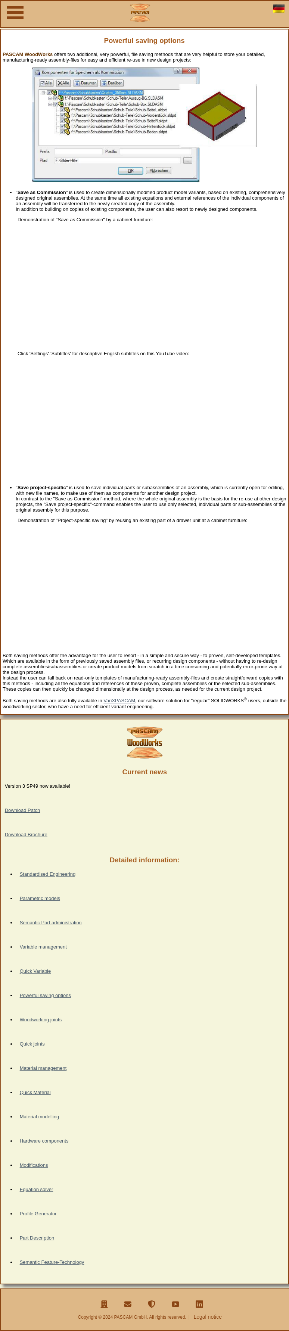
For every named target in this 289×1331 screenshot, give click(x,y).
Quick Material (35, 1092)
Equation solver (36, 1189)
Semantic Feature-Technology (52, 1262)
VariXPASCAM (119, 701)
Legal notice (207, 1317)
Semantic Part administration (51, 922)
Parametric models (40, 898)
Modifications (34, 1165)
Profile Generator (38, 1213)
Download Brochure (26, 834)
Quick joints (32, 1044)
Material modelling (39, 1116)
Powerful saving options (45, 995)
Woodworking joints (41, 1019)
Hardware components (44, 1141)
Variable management (43, 947)
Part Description (37, 1238)
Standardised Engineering (48, 874)
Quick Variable (35, 971)
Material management (43, 1068)
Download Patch (22, 810)
